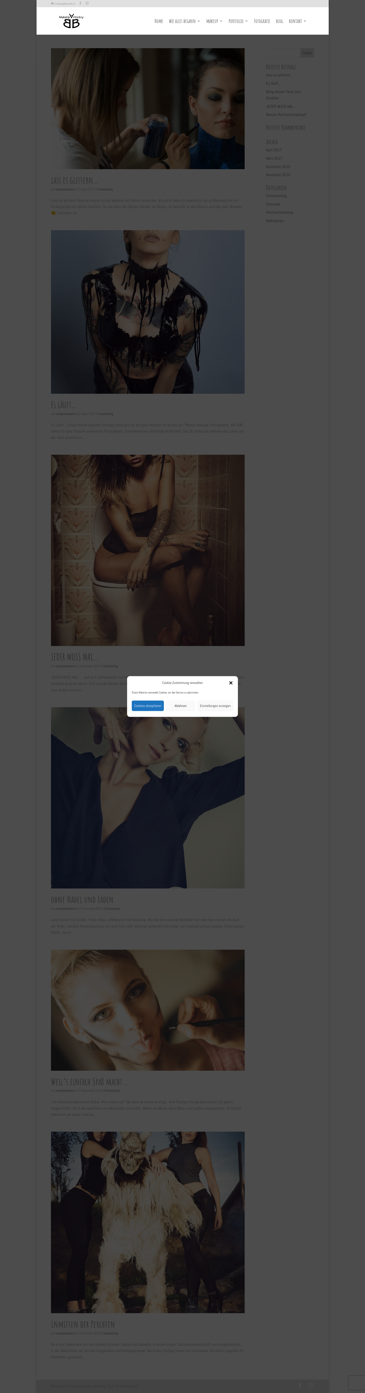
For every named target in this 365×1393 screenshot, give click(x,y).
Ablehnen (181, 705)
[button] (231, 682)
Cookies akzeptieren (147, 705)
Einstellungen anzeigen (215, 705)
